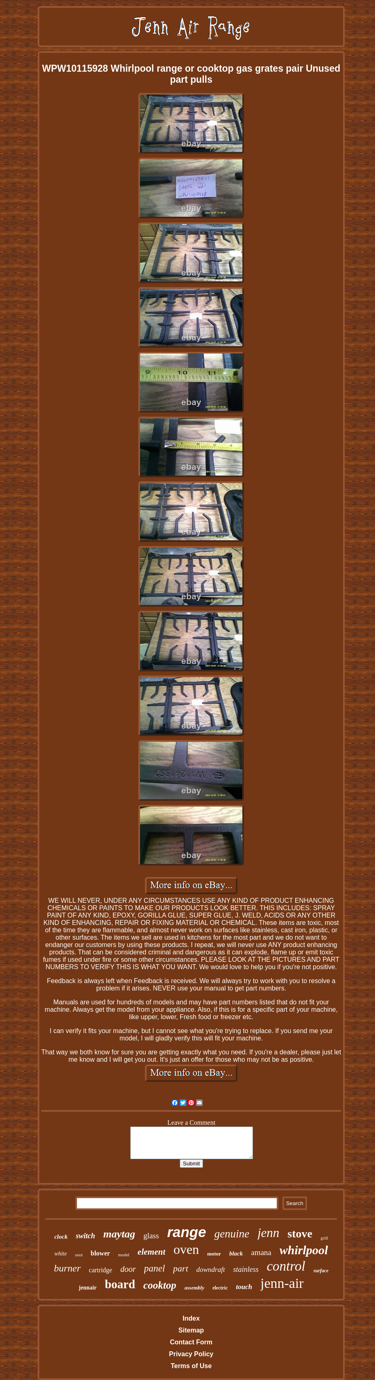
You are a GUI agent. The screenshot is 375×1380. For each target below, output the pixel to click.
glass (151, 1235)
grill (324, 1237)
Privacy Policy (191, 1354)
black (236, 1253)
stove (299, 1233)
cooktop (159, 1285)
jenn (268, 1233)
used (78, 1255)
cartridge (100, 1270)
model (124, 1254)
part (180, 1268)
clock (61, 1236)
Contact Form (191, 1342)
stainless (245, 1269)
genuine (231, 1234)
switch (85, 1236)
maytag (119, 1234)
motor (214, 1254)
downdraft (211, 1269)
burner (67, 1268)
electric (220, 1288)
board (120, 1284)
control (286, 1266)
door (128, 1268)
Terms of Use (191, 1365)
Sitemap (191, 1330)
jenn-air (282, 1283)
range (186, 1232)
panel (154, 1268)
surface (321, 1270)
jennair (88, 1288)
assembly (194, 1288)
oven (186, 1249)
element (151, 1252)
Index (191, 1318)
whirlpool (304, 1250)
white (60, 1254)
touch (244, 1287)
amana (261, 1252)
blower (100, 1253)
